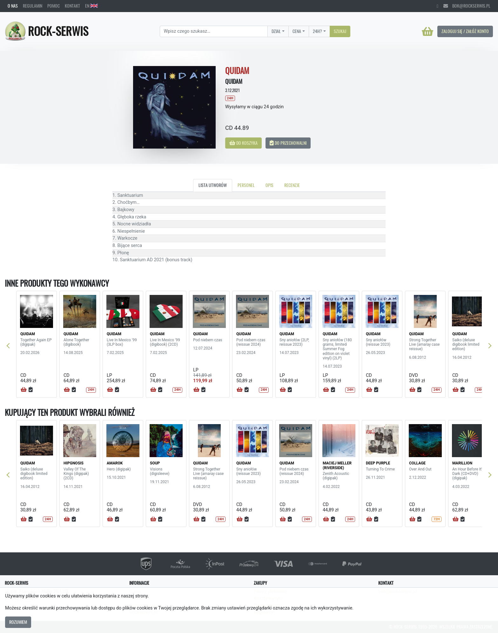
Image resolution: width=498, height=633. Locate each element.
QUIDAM (27, 334)
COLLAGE (417, 463)
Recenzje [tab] (292, 185)
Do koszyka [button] (243, 143)
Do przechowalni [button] (288, 143)
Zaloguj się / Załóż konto (465, 31)
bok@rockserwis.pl (466, 6)
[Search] (214, 31)
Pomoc (53, 6)
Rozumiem (18, 622)
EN (91, 6)
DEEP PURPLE (378, 463)
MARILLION (462, 463)
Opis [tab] (269, 185)
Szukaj (340, 31)
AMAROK (115, 463)
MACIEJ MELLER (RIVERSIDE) (337, 465)
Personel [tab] (246, 185)
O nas (13, 6)
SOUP (155, 463)
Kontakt (72, 6)
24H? (317, 31)
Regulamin (32, 6)
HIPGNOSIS (74, 463)
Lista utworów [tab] (213, 185)
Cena (297, 31)
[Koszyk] (427, 31)
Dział (276, 31)
